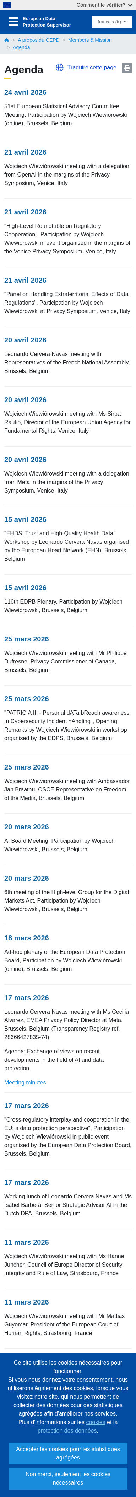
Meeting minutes (25, 1082)
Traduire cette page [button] (91, 67)
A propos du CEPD (39, 40)
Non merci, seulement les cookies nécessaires (68, 1478)
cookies (95, 1422)
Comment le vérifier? (104, 5)
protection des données (67, 1431)
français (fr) (110, 21)
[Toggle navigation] (13, 22)
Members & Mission (90, 40)
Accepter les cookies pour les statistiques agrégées (68, 1453)
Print (127, 68)
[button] (59, 67)
